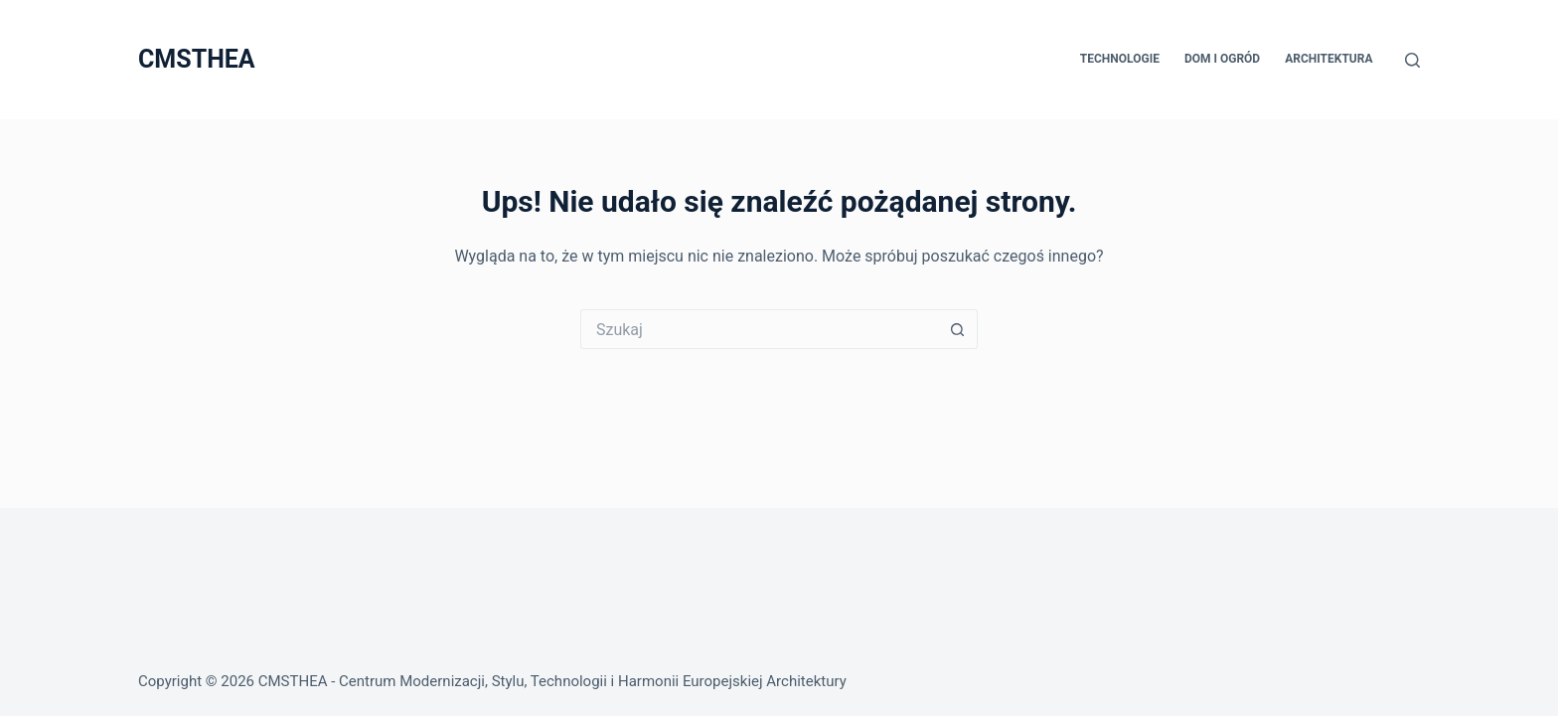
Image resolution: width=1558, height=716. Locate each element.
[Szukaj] (1412, 60)
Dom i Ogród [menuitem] (1222, 59)
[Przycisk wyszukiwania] (958, 329)
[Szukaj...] (759, 329)
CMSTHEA (196, 59)
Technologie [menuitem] (1120, 59)
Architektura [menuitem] (1328, 59)
